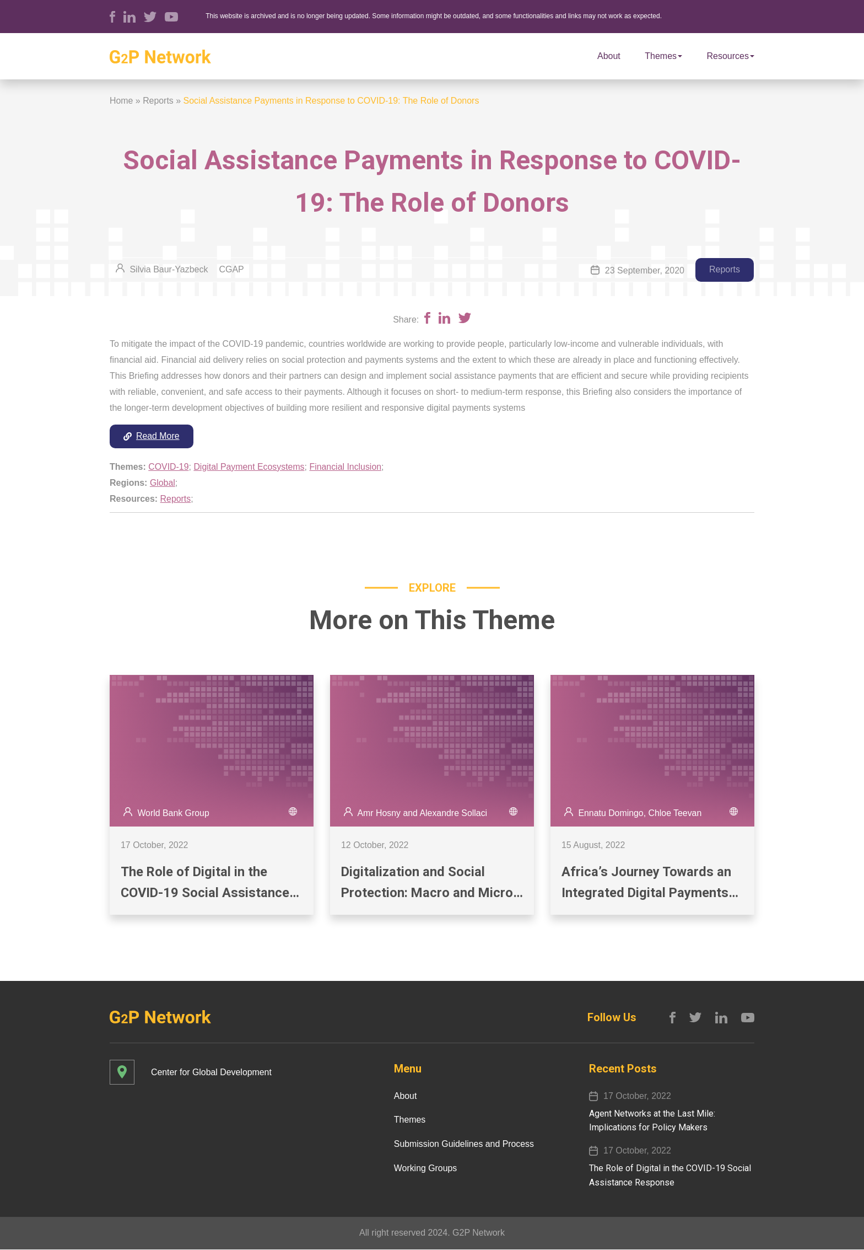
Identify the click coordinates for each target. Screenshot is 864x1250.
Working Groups (424, 1168)
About (608, 56)
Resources (730, 56)
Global (162, 482)
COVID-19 (168, 466)
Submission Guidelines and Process (463, 1145)
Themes (663, 56)
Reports (158, 100)
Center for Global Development (212, 1072)
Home (121, 100)
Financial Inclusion (347, 466)
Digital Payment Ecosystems (250, 466)
